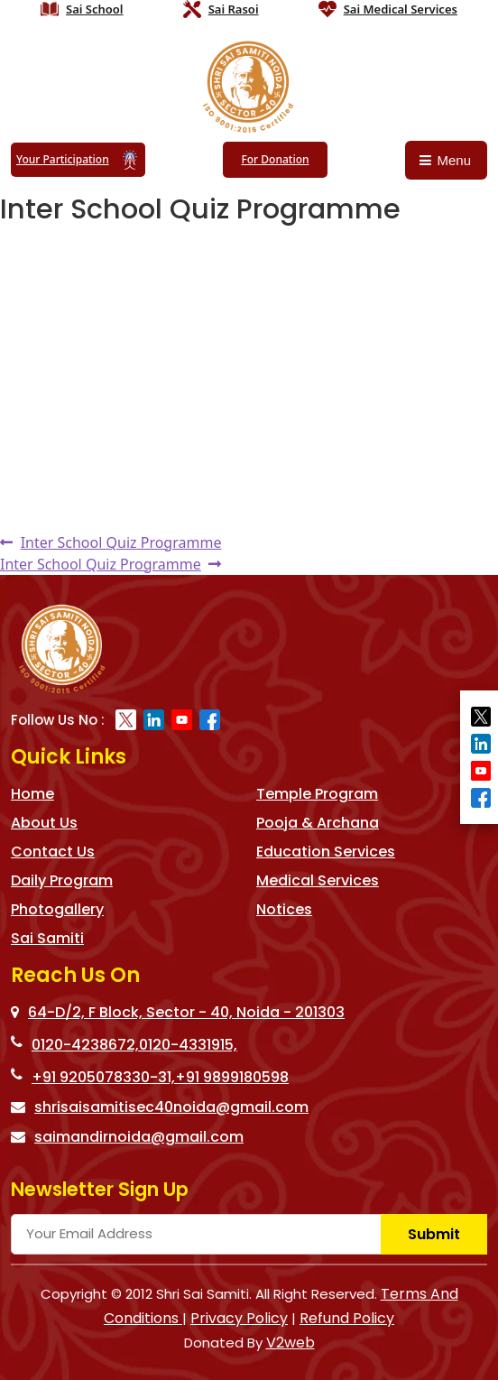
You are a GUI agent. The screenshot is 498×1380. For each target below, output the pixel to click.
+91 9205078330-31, (103, 1077)
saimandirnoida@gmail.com (127, 1136)
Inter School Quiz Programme (121, 542)
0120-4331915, (188, 1044)
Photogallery (57, 909)
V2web (290, 1342)
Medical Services (317, 880)
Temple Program (317, 793)
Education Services (325, 851)
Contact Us (53, 851)
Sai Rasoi (233, 9)
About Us (44, 822)
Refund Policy (347, 1318)
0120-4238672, (85, 1044)
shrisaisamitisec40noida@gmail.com (160, 1107)
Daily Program (62, 880)
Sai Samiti (47, 938)
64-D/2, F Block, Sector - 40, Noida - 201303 (178, 1012)
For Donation (275, 159)
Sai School (95, 9)
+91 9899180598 (232, 1077)
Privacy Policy (239, 1318)
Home (32, 793)
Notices (284, 909)
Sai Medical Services (400, 9)
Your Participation (78, 160)
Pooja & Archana (317, 822)
